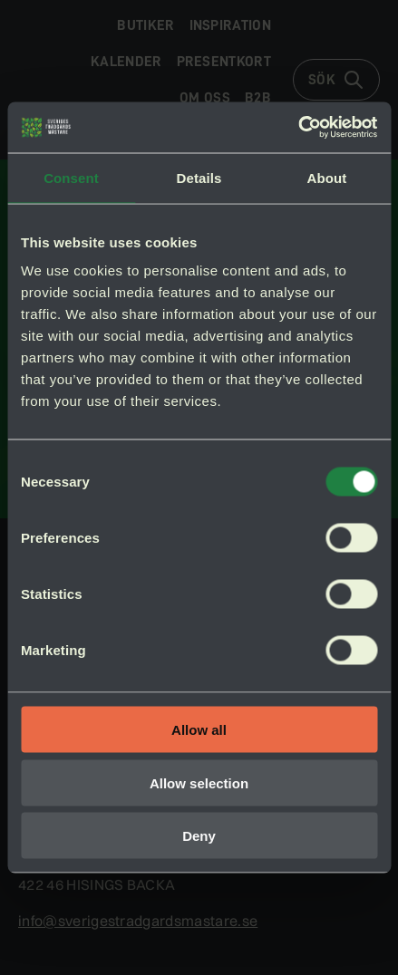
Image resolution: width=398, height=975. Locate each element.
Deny (199, 836)
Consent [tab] (71, 177)
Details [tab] (199, 177)
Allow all (199, 730)
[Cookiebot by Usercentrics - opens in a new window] (297, 128)
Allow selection (199, 782)
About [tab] (327, 177)
